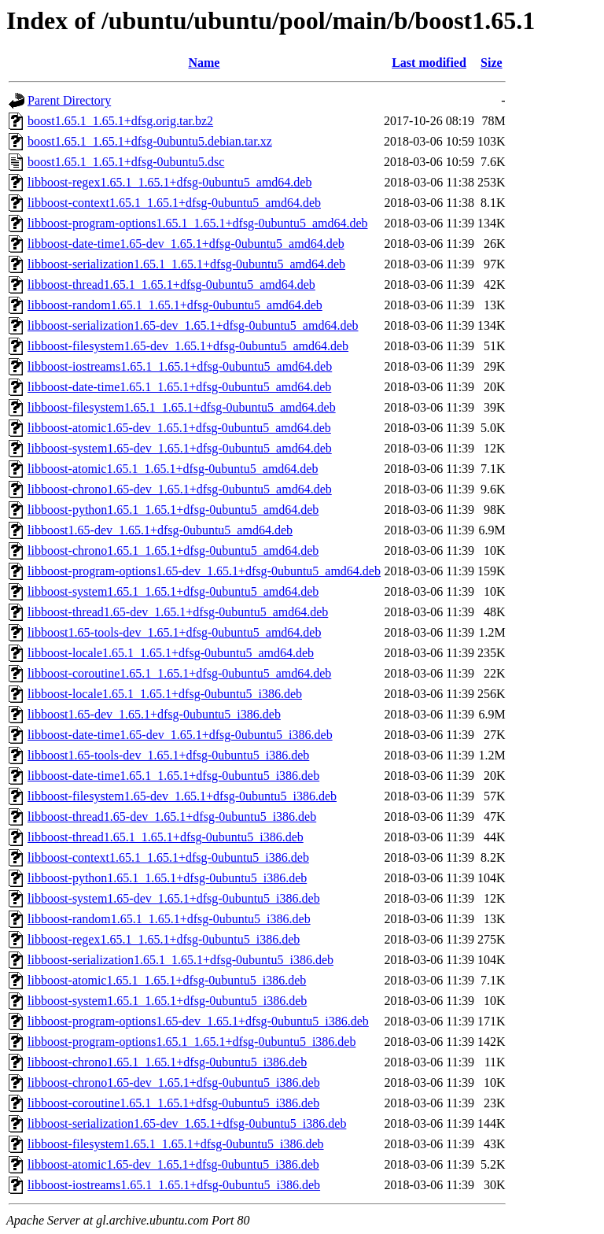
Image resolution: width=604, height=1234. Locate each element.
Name (203, 62)
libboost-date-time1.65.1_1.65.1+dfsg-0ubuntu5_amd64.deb (179, 386)
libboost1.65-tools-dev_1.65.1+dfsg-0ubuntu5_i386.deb (168, 755)
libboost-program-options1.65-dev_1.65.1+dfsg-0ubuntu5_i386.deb (198, 1021)
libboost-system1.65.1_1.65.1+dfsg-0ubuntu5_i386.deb (167, 1000)
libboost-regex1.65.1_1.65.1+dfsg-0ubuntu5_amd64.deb (169, 182)
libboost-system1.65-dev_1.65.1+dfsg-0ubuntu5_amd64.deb (180, 448)
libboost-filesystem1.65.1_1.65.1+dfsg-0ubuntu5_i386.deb (176, 1144)
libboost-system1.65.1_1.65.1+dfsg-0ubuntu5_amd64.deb (173, 591)
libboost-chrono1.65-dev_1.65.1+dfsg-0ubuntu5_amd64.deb (180, 489)
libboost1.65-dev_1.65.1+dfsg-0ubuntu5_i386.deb (154, 714)
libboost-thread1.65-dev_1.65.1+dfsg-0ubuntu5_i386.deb (172, 816)
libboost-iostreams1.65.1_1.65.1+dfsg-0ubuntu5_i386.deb (174, 1185)
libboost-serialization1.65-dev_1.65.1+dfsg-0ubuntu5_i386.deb (187, 1123)
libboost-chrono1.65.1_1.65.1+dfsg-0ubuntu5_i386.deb (167, 1062)
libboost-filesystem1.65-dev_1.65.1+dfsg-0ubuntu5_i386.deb (182, 796)
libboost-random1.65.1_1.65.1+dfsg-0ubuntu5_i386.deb (169, 919)
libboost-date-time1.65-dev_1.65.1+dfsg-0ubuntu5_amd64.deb (186, 243)
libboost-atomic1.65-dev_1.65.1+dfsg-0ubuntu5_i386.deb (173, 1164)
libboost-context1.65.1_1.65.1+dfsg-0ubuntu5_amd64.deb (174, 202)
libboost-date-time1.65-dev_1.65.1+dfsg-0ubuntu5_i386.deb (180, 734)
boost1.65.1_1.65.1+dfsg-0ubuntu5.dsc (126, 161)
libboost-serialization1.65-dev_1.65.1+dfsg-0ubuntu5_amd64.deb (193, 325)
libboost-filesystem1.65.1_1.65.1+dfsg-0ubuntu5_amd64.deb (182, 407)
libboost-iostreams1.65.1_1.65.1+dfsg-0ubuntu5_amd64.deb (180, 366)
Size (492, 62)
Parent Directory (69, 100)
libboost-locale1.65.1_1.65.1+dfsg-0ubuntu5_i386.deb (165, 693)
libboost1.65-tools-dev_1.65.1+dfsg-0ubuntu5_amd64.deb (174, 632)
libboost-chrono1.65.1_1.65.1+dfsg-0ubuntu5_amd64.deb (173, 550)
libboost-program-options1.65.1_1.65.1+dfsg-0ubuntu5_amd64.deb (198, 223)
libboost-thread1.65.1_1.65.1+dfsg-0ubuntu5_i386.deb (166, 837)
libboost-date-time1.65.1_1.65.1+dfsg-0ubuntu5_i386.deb (173, 775)
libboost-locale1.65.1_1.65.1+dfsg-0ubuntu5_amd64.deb (171, 652)
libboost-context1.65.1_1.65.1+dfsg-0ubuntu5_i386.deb (168, 857)
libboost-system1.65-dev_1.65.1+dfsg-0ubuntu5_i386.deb (174, 898)
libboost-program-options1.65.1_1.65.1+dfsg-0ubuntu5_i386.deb (191, 1041)
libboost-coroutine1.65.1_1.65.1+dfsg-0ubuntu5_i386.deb (173, 1103)
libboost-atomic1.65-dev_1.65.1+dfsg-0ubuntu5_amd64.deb (179, 427)
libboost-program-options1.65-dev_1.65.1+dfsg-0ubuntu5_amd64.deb (204, 571)
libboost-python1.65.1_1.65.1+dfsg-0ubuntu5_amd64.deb (173, 509)
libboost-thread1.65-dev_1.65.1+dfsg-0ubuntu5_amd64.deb (178, 612)
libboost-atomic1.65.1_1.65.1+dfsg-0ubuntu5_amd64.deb (173, 468)
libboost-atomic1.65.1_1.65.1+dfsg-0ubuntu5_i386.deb (167, 980)
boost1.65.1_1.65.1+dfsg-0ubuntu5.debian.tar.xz (150, 141)
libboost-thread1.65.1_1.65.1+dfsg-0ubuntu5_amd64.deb (171, 284)
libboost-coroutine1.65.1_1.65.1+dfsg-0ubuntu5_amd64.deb (179, 673)
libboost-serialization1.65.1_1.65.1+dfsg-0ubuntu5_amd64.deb (186, 264)
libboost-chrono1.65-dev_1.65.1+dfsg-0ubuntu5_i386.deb (174, 1082)
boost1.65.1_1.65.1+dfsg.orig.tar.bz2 (120, 120)
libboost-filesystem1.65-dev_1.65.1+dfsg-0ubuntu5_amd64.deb (188, 346)
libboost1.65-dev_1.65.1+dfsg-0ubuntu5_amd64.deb (160, 530)
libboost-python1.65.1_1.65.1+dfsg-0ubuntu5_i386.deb (167, 878)
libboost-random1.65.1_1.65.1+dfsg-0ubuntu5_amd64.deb (175, 305)
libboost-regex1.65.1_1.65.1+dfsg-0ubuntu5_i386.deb (164, 939)
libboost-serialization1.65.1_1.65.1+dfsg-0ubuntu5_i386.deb (180, 959)
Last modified (429, 62)
